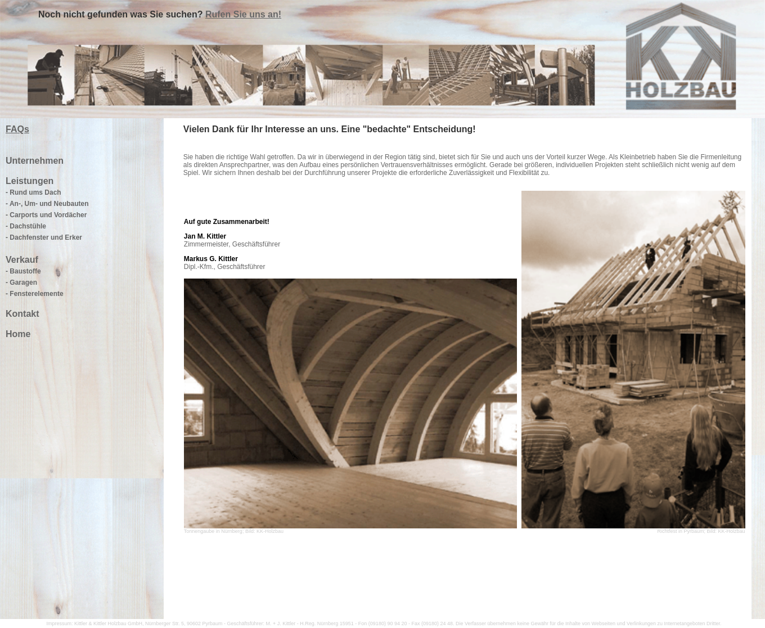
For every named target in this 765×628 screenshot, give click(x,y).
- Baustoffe (23, 271)
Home (18, 334)
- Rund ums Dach (33, 192)
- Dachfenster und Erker (44, 237)
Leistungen (29, 181)
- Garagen (21, 282)
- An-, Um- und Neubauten (47, 204)
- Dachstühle (26, 226)
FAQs (17, 129)
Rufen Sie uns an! (243, 14)
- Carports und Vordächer (46, 215)
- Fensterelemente (35, 294)
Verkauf (22, 259)
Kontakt (22, 314)
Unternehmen (35, 160)
